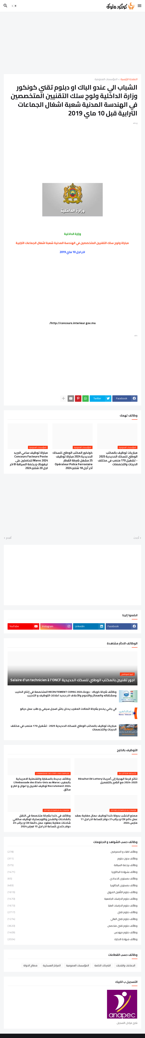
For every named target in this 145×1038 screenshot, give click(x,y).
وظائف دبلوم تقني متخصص (72, 925)
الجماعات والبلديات (125, 965)
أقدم (8, 538)
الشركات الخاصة (102, 965)
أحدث (136, 538)
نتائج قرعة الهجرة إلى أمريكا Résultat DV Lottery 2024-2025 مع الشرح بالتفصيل (107, 780)
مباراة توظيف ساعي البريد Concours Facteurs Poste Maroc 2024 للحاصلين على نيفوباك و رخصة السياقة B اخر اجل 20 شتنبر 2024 (29, 460)
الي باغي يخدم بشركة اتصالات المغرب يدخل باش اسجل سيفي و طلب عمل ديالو (68, 709)
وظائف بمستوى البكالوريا (72, 885)
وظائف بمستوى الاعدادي (72, 878)
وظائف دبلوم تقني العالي (72, 918)
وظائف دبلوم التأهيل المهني (72, 892)
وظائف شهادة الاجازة (72, 939)
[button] (140, 6)
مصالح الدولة (30, 965)
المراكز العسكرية (52, 965)
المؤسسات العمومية (106, 79)
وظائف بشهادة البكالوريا (72, 871)
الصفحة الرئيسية (128, 79)
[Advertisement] (72, 42)
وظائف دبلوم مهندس (72, 932)
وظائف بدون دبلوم (72, 858)
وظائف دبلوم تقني (72, 912)
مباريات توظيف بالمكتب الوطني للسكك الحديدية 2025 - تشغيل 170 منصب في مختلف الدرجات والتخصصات (117, 458)
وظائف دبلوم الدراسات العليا (72, 905)
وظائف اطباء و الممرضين (72, 852)
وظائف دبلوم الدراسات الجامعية (72, 898)
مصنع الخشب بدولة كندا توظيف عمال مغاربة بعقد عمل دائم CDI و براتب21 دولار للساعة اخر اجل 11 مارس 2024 (106, 819)
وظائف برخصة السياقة (72, 865)
